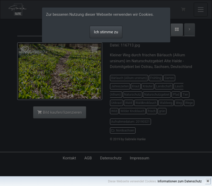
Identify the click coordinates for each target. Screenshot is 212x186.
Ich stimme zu (106, 32)
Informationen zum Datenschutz (180, 181)
